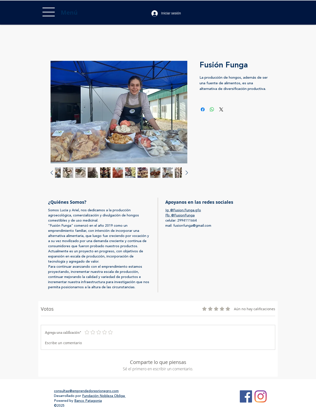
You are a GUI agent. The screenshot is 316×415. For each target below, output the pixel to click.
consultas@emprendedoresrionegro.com (86, 391)
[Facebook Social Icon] (246, 396)
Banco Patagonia (88, 401)
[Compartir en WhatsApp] (212, 109)
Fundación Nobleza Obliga (104, 396)
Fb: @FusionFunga (180, 215)
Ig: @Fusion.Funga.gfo (183, 210)
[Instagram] (260, 396)
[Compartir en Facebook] (203, 109)
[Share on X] (221, 109)
